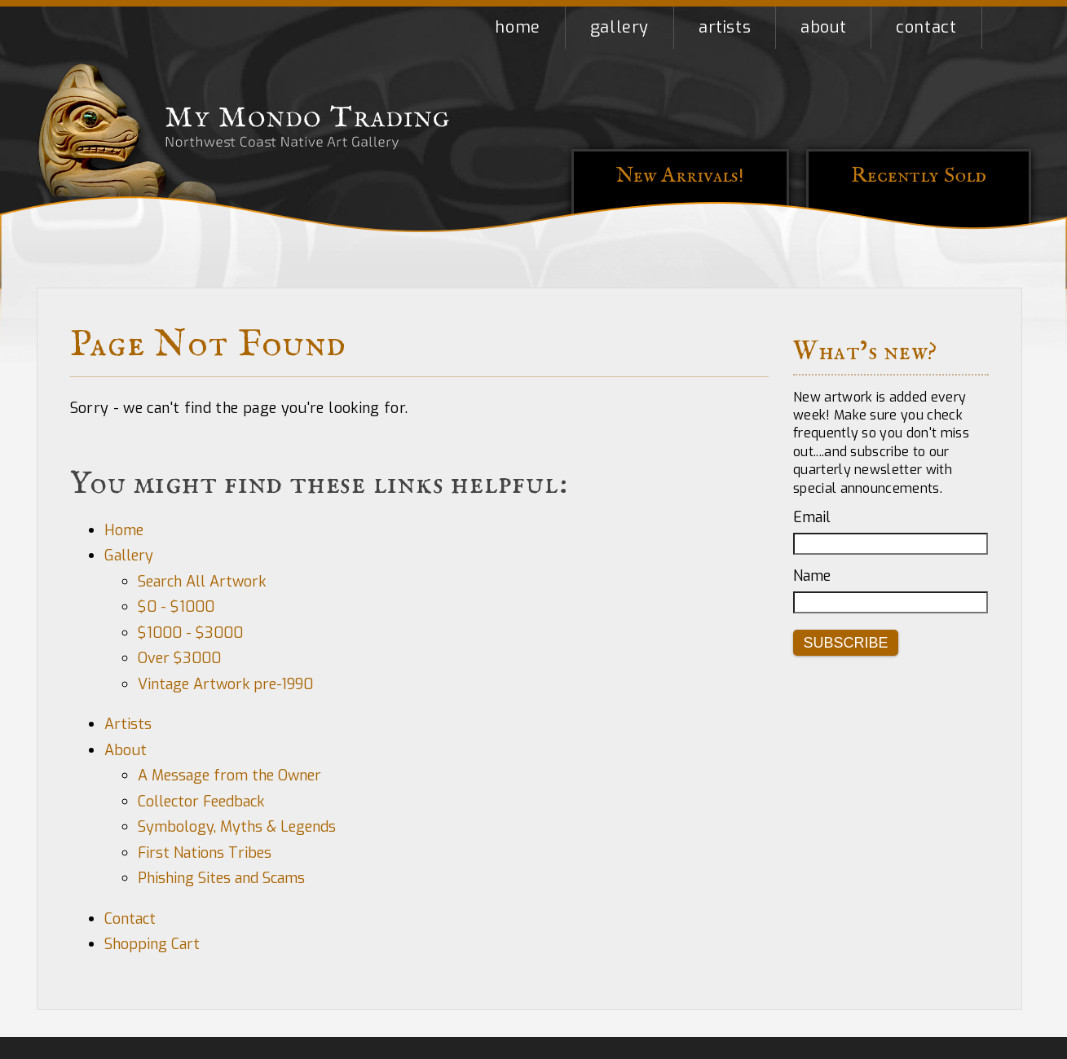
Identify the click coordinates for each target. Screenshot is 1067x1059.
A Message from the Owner (229, 775)
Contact (926, 27)
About (823, 27)
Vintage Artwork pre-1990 (225, 684)
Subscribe (846, 643)
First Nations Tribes (204, 853)
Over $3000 (179, 658)
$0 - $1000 (176, 607)
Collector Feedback (201, 801)
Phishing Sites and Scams (221, 878)
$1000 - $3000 (190, 633)
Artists (725, 27)
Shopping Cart (1006, 28)
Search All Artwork (202, 581)
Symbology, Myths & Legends (237, 827)
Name (812, 576)
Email (812, 517)
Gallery (619, 27)
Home (517, 27)
